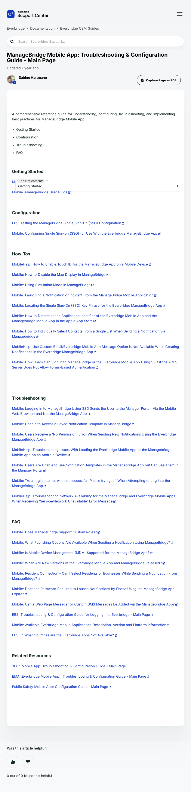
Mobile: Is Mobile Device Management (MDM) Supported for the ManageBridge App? (80, 553)
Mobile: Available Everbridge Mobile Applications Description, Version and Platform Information (89, 625)
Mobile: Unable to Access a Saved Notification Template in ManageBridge (71, 424)
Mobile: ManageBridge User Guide (39, 192)
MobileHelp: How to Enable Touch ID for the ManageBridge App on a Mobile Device (80, 264)
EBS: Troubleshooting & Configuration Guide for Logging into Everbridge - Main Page (81, 614)
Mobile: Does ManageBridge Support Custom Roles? (54, 532)
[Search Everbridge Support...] (95, 41)
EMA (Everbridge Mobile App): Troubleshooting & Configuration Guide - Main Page (79, 676)
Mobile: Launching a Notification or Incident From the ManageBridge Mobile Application (82, 295)
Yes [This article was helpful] (13, 762)
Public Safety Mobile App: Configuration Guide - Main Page (60, 686)
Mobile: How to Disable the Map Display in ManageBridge (58, 274)
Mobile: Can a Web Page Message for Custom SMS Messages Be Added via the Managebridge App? (93, 604)
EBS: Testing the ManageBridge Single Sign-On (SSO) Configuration (66, 223)
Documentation (42, 28)
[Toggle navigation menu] (179, 14)
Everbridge (16, 28)
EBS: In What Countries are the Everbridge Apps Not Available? (63, 635)
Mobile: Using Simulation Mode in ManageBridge (51, 285)
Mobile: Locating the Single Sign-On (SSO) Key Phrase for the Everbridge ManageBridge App (87, 305)
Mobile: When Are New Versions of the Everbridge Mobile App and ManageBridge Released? (87, 563)
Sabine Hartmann (33, 77)
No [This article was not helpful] (28, 762)
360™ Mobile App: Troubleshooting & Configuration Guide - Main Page (69, 666)
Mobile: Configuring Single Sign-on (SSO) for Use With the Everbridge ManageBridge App (84, 233)
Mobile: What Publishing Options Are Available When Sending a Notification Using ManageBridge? (91, 542)
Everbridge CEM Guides (79, 28)
